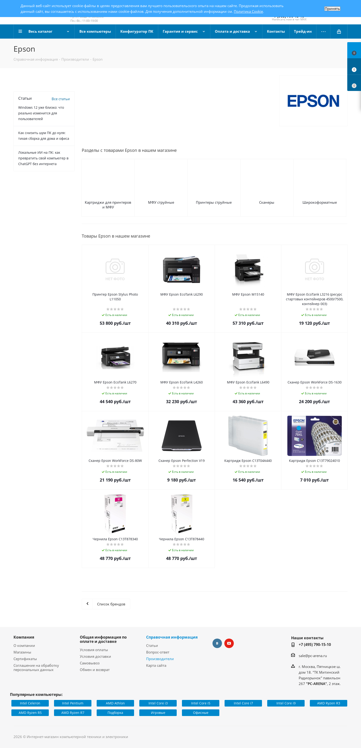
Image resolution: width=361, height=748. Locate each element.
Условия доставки (95, 656)
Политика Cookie (248, 11)
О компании (24, 645)
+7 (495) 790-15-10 (315, 644)
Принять (332, 8)
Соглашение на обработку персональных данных (36, 667)
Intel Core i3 (158, 703)
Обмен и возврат (95, 669)
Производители (160, 658)
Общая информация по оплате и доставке (103, 639)
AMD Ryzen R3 (328, 703)
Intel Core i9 (286, 703)
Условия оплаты (94, 649)
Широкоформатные (319, 202)
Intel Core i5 (200, 703)
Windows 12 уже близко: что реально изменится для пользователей (41, 113)
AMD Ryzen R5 (30, 712)
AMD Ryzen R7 (72, 712)
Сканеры (266, 202)
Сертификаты (25, 658)
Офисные (200, 712)
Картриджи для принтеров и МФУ (108, 204)
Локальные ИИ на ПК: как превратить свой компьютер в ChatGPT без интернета (43, 158)
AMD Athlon (115, 703)
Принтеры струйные (214, 202)
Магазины (22, 652)
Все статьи (61, 98)
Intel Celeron (30, 703)
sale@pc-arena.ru (313, 655)
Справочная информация (172, 637)
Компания (24, 637)
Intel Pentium (72, 703)
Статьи (152, 645)
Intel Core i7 (243, 703)
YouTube (229, 643)
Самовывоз (89, 663)
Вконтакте (217, 643)
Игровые (158, 712)
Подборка (115, 712)
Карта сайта (156, 665)
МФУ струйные (161, 202)
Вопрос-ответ (157, 652)
